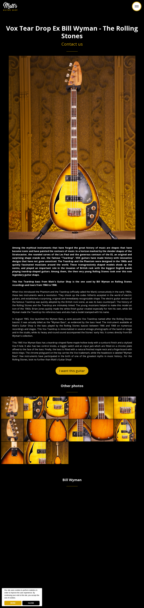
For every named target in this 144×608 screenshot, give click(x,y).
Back (72, 8)
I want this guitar (72, 371)
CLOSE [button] (31, 603)
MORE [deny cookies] (12, 603)
